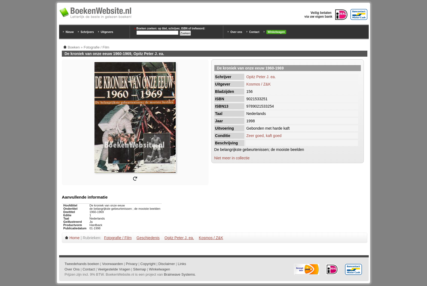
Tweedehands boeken (82, 264)
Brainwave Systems (179, 274)
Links (182, 264)
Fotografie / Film (118, 238)
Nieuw (70, 32)
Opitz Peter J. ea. (261, 77)
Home (74, 238)
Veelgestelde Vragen (114, 269)
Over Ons (72, 269)
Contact (254, 32)
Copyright (147, 264)
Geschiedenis (148, 238)
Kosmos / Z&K (258, 84)
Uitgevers (107, 32)
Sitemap (139, 269)
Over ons (236, 32)
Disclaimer (166, 264)
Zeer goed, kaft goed (264, 135)
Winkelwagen (276, 32)
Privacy (132, 264)
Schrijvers (87, 32)
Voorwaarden (112, 264)
